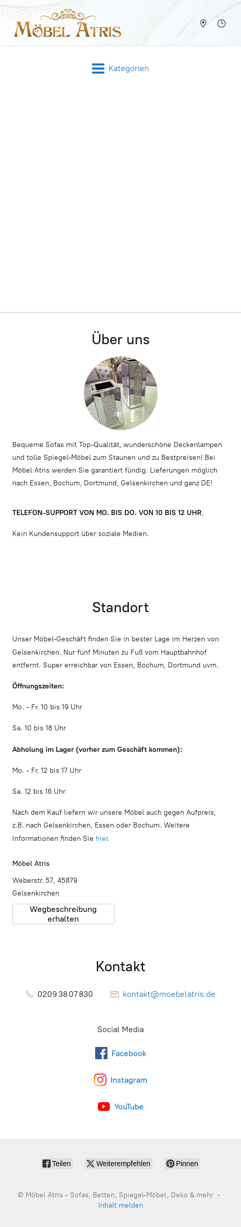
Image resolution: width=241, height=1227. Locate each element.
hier (101, 838)
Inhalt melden (120, 1205)
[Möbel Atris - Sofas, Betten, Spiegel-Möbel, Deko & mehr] (64, 22)
